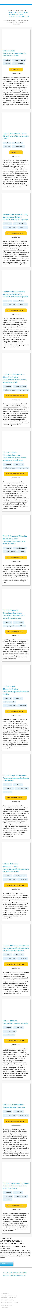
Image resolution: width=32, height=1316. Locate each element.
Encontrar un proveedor (15, 396)
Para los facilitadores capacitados (14, 1272)
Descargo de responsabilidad (9, 1302)
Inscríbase (15, 69)
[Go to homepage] (16, 4)
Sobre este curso (16, 73)
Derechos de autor (6, 1305)
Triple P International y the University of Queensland (9, 1296)
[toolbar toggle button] (4, 2)
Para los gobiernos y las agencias (13, 1275)
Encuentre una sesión (15, 233)
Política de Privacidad (7, 1300)
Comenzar (5, 1263)
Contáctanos (4, 1307)
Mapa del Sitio (5, 1293)
